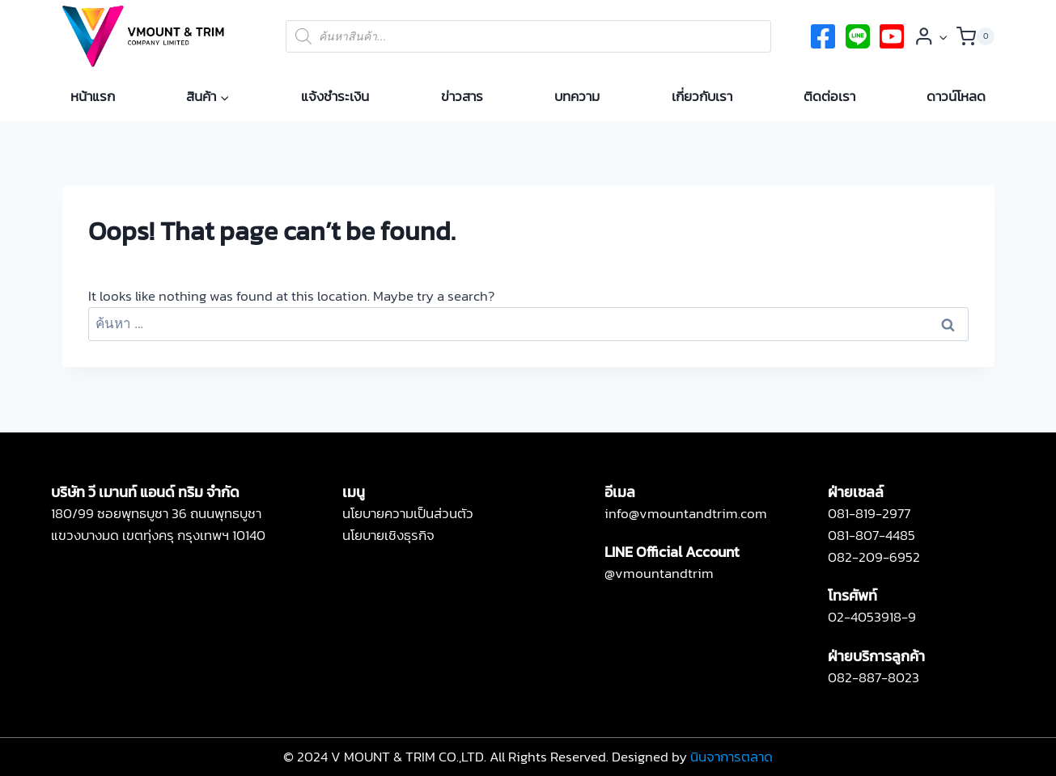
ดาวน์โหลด (956, 96)
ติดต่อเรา (829, 96)
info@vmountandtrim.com (685, 513)
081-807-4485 (871, 535)
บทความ (577, 96)
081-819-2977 (869, 513)
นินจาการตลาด (731, 756)
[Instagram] (891, 36)
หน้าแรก (92, 96)
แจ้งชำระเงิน (335, 96)
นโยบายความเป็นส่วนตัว (407, 513)
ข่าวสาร (462, 96)
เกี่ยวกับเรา (702, 96)
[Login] (931, 36)
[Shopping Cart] (975, 36)
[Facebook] (823, 36)
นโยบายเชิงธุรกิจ (388, 535)
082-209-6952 (874, 556)
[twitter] (858, 36)
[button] (942, 36)
